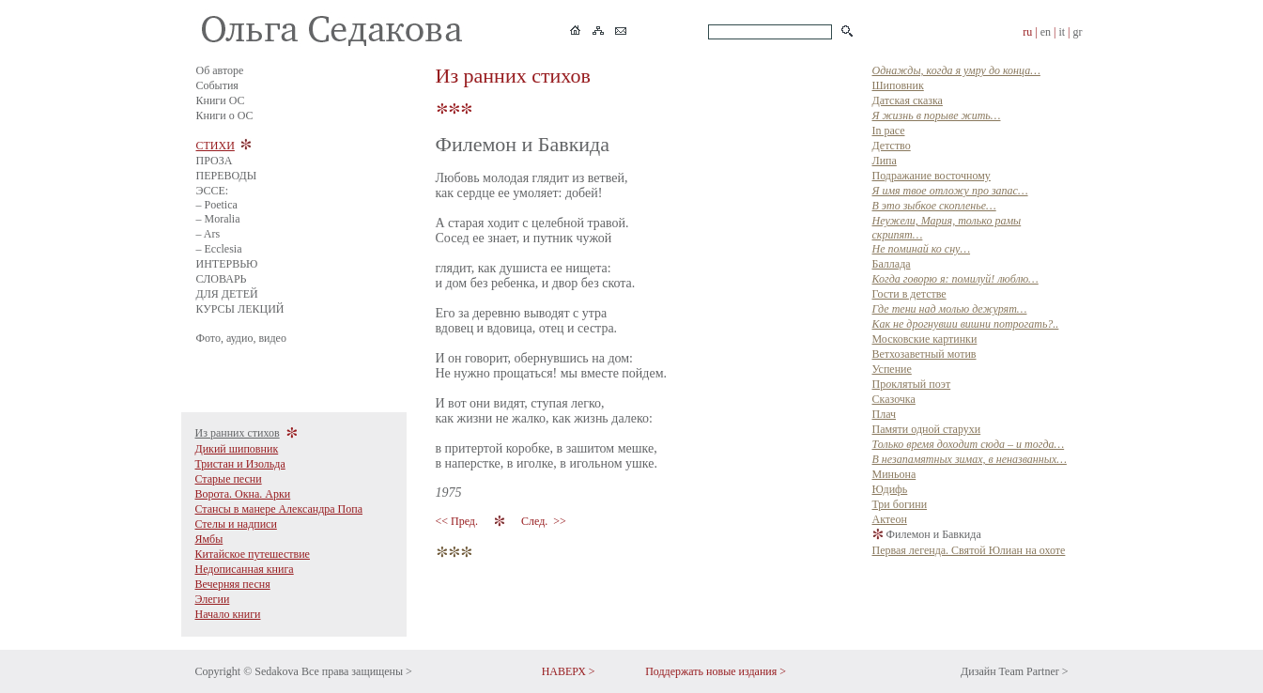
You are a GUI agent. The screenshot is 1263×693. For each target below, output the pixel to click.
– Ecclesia (219, 248)
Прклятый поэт (911, 384)
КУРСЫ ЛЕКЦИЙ (240, 309)
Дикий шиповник (237, 448)
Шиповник (898, 85)
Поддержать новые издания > (715, 671)
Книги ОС (220, 100)
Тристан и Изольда (240, 463)
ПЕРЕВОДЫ (226, 175)
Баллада (891, 263)
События (217, 85)
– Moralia (218, 218)
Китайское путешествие (252, 554)
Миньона (894, 474)
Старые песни (228, 478)
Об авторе (220, 70)
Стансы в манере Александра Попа (279, 509)
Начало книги (228, 614)
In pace (888, 130)
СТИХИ (215, 145)
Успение (892, 369)
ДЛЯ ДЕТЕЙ (227, 293)
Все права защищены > (356, 671)
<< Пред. (458, 521)
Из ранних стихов (237, 432)
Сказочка (894, 399)
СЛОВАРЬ (221, 278)
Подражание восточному (931, 175)
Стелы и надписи (236, 524)
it (1061, 31)
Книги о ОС (225, 115)
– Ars (208, 233)
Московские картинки (925, 339)
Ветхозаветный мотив (924, 354)
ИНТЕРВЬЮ (227, 263)
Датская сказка (907, 100)
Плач (884, 414)
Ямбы (209, 539)
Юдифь (890, 489)
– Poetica (217, 204)
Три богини (900, 504)
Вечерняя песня (232, 584)
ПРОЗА (214, 160)
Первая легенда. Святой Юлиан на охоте (969, 550)
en (1045, 31)
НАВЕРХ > (568, 671)
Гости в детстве (909, 293)
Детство (891, 145)
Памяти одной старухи (926, 429)
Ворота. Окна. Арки (243, 493)
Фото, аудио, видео (241, 338)
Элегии (212, 599)
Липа (884, 160)
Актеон (889, 519)
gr (1078, 31)
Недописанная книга (244, 569)
